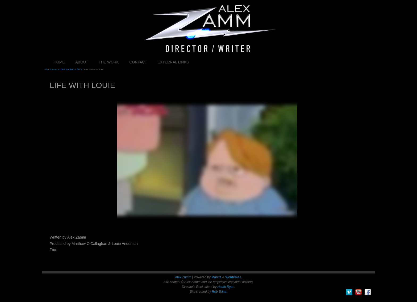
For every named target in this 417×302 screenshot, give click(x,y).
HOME (59, 62)
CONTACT (138, 62)
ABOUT (81, 62)
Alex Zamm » (52, 69)
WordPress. (233, 277)
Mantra (216, 277)
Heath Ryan (225, 287)
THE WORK (109, 62)
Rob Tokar (219, 291)
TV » (80, 69)
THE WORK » (68, 69)
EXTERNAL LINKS (173, 62)
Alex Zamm (183, 277)
